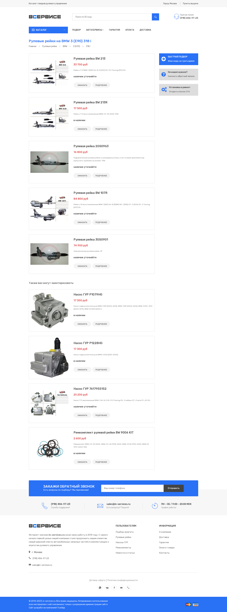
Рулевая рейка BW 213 (89, 58)
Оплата (129, 30)
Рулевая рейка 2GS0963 (91, 146)
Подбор (76, 30)
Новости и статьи (125, 553)
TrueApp (61, 607)
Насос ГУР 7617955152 (90, 388)
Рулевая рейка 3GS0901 (91, 239)
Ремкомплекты (123, 547)
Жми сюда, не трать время (181, 61)
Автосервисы (95, 30)
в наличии (79, 120)
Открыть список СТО (179, 91)
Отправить (173, 488)
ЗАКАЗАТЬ (82, 85)
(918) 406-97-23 (39, 558)
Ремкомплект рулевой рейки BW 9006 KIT (104, 432)
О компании (165, 532)
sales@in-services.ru (40, 565)
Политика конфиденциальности (122, 580)
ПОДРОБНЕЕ (101, 85)
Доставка (145, 30)
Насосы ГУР (122, 542)
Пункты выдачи (190, 3)
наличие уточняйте (85, 76)
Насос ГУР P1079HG (88, 294)
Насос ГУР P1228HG (88, 343)
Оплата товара (166, 547)
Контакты (164, 553)
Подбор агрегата (124, 532)
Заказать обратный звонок (181, 76)
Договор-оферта (97, 580)
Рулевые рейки (123, 537)
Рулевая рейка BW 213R (90, 102)
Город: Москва (170, 3)
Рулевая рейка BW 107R (90, 193)
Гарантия (114, 30)
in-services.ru (48, 601)
